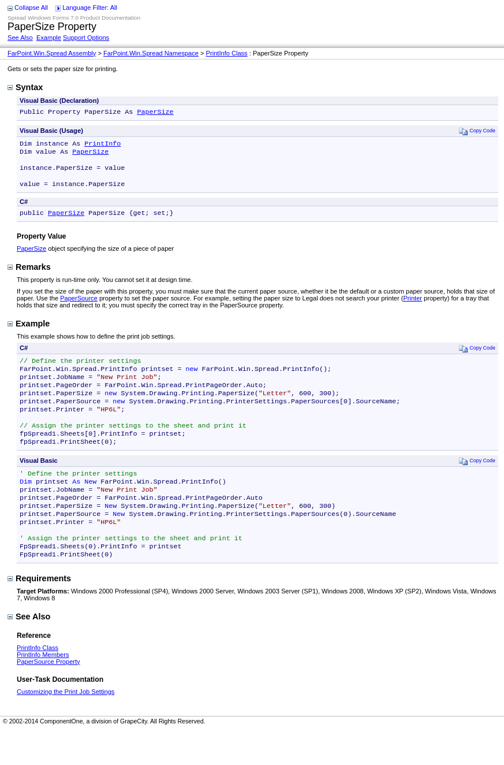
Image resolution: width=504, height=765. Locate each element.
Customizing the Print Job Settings (65, 726)
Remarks (29, 276)
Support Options (86, 37)
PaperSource (79, 307)
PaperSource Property (48, 696)
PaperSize (155, 112)
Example (48, 37)
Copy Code (477, 132)
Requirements (39, 613)
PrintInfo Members (43, 689)
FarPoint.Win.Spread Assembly (52, 53)
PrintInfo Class (227, 53)
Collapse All (31, 7)
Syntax (25, 87)
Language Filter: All (89, 7)
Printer (412, 307)
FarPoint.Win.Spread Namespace (151, 53)
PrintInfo (102, 145)
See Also (20, 37)
